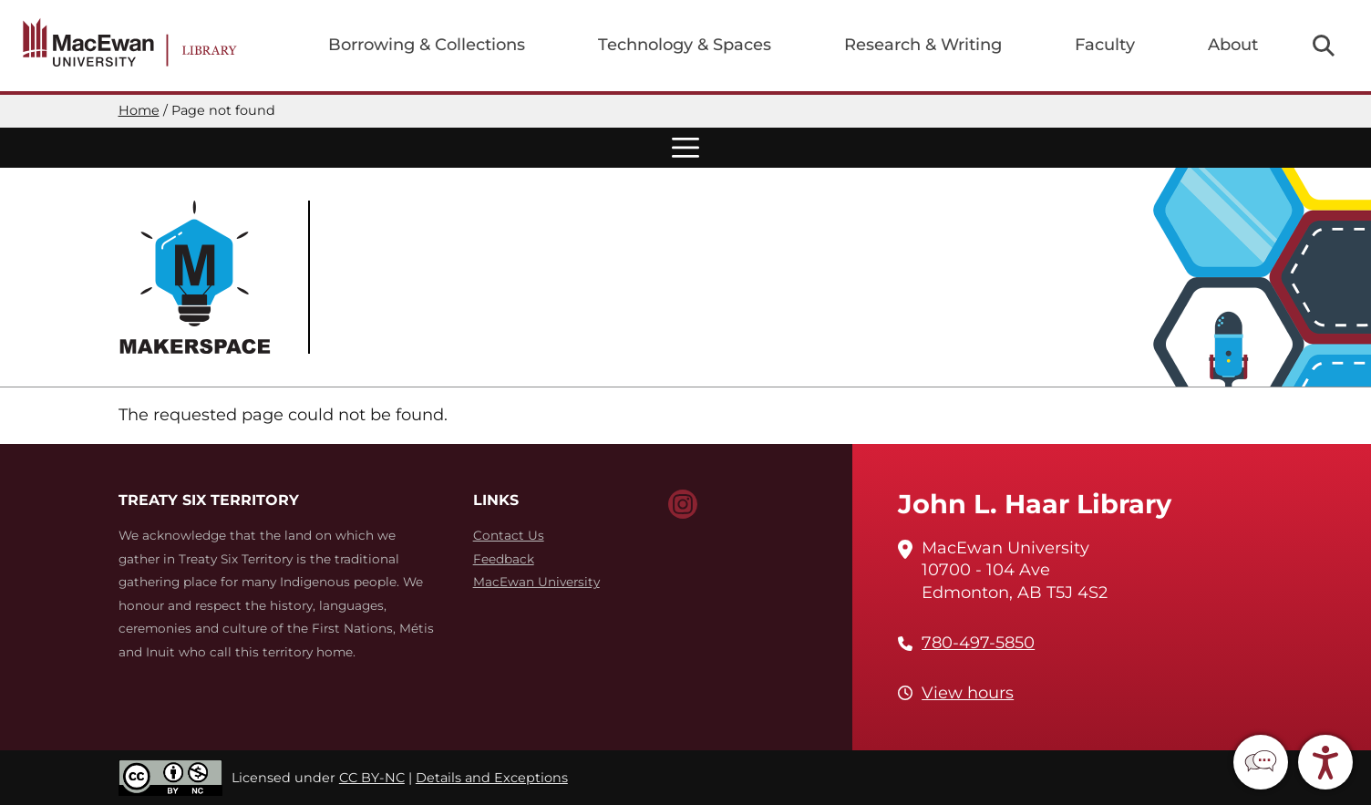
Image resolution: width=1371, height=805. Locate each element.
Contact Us (508, 535)
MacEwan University (536, 581)
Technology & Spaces (684, 45)
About (1233, 45)
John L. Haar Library (1034, 504)
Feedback (503, 559)
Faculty (1105, 45)
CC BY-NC (372, 777)
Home (139, 110)
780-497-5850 (978, 643)
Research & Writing (923, 45)
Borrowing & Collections (426, 45)
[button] (1260, 762)
